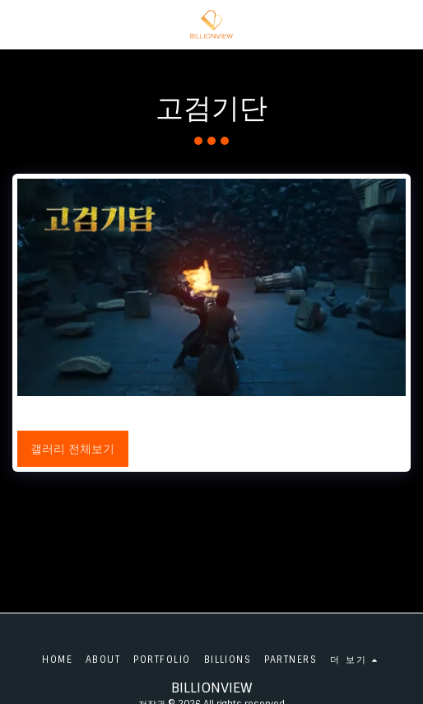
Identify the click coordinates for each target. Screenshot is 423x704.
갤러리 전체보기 (72, 448)
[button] (18, 23)
